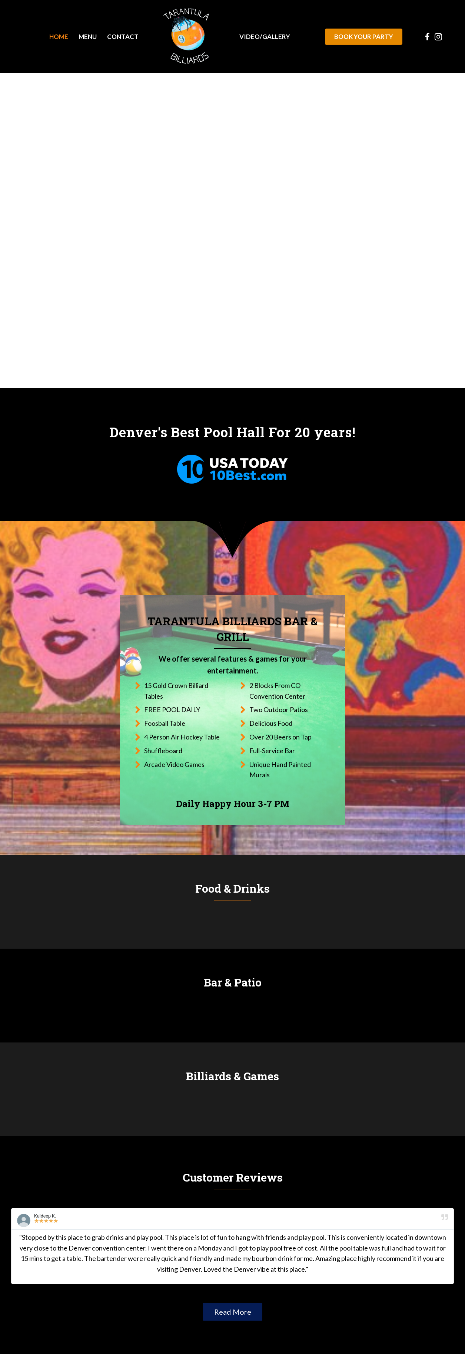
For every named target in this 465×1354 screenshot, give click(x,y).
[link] (58, 36)
